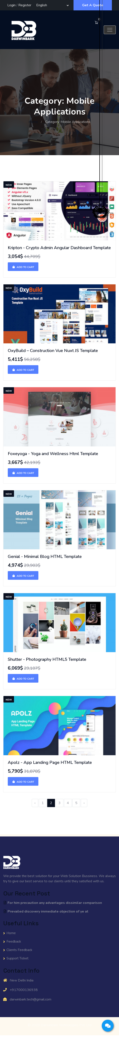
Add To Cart (23, 267)
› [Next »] (84, 803)
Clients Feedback (19, 950)
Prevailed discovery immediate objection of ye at (45, 911)
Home (33, 121)
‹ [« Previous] (34, 803)
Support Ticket (17, 958)
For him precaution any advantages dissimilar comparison (52, 902)
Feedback (13, 941)
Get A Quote (92, 5)
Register (24, 5)
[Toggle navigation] (110, 29)
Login (11, 5)
